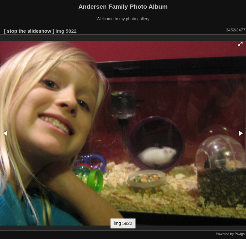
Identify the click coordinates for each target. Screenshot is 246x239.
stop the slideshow (29, 31)
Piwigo (240, 234)
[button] (240, 44)
